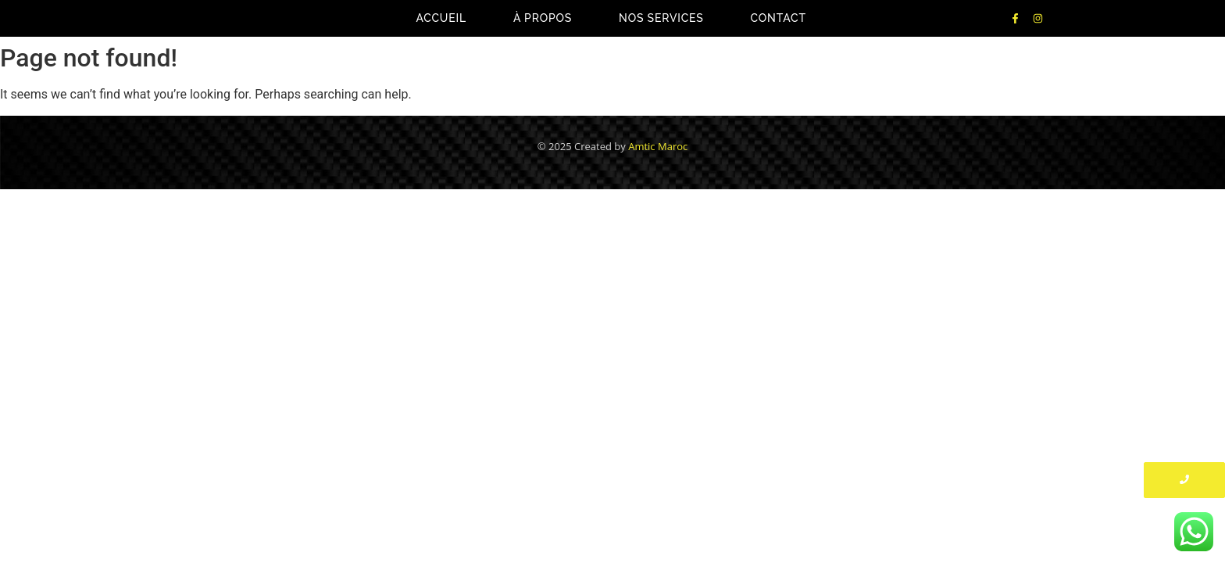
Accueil (441, 18)
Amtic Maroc (658, 146)
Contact (778, 18)
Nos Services (661, 18)
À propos (542, 18)
